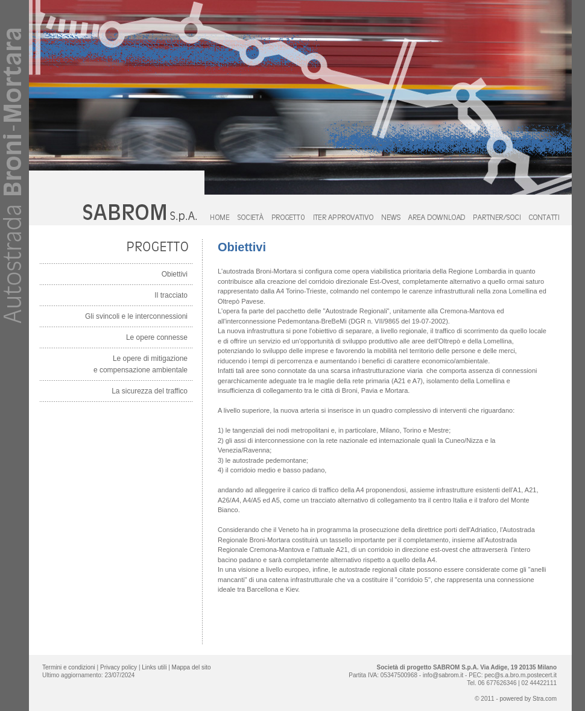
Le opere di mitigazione (150, 358)
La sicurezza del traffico (150, 391)
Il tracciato (171, 295)
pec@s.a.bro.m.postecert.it (520, 675)
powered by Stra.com (528, 698)
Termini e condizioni (68, 667)
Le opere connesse (157, 337)
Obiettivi (175, 274)
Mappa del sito (191, 667)
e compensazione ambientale (140, 370)
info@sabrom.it (443, 675)
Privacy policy (118, 667)
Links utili (155, 667)
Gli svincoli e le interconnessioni (136, 316)
